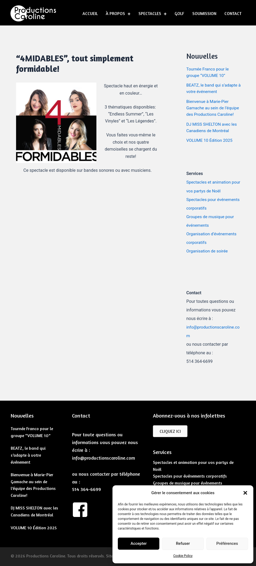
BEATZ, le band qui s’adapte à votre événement (28, 454)
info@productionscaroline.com (103, 457)
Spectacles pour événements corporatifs (190, 475)
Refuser (183, 543)
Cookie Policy (183, 556)
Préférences (227, 543)
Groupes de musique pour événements (187, 482)
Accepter (138, 543)
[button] (245, 493)
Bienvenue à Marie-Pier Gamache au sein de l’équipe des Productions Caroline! (213, 108)
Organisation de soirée (207, 250)
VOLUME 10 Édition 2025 (210, 139)
